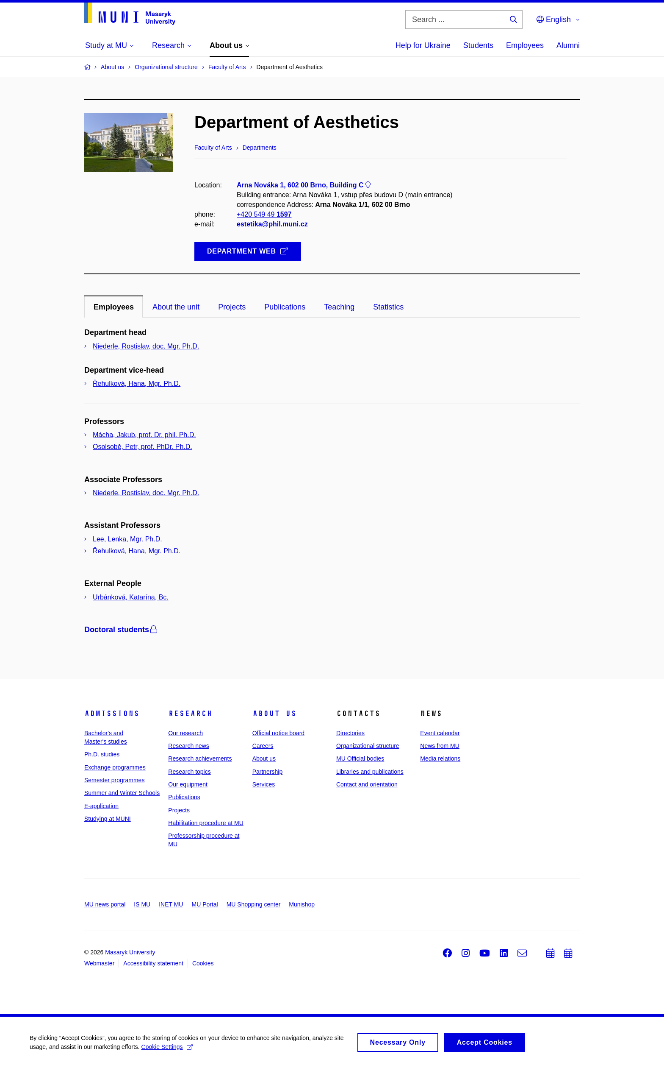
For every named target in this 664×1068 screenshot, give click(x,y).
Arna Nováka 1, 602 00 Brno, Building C (304, 185)
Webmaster (99, 963)
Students (478, 45)
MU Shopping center (254, 904)
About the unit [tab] (175, 307)
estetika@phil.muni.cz (272, 224)
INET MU (171, 904)
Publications (184, 797)
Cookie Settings (167, 1049)
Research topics (189, 771)
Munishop (302, 904)
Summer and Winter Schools (122, 792)
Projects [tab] (232, 307)
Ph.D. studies (101, 754)
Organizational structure (367, 745)
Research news (188, 745)
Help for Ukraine (423, 45)
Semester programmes (114, 780)
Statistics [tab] (388, 307)
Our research (185, 733)
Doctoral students (121, 629)
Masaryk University (130, 952)
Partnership (267, 771)
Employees (525, 45)
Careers (263, 745)
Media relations (440, 758)
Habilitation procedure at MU (205, 823)
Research (190, 713)
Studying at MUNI (107, 818)
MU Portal (204, 904)
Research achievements (200, 758)
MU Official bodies (360, 758)
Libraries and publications (370, 771)
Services (263, 784)
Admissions (111, 713)
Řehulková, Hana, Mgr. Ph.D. (136, 383)
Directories (350, 733)
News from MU (439, 745)
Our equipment (188, 784)
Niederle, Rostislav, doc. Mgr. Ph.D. (146, 346)
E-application (101, 806)
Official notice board (278, 733)
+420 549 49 (264, 214)
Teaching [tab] (339, 307)
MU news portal (104, 904)
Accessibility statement (153, 963)
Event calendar (439, 733)
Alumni (568, 45)
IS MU (142, 904)
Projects (179, 810)
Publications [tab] (284, 307)
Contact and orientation (367, 784)
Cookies (203, 963)
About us (274, 713)
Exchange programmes (115, 767)
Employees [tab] (114, 307)
